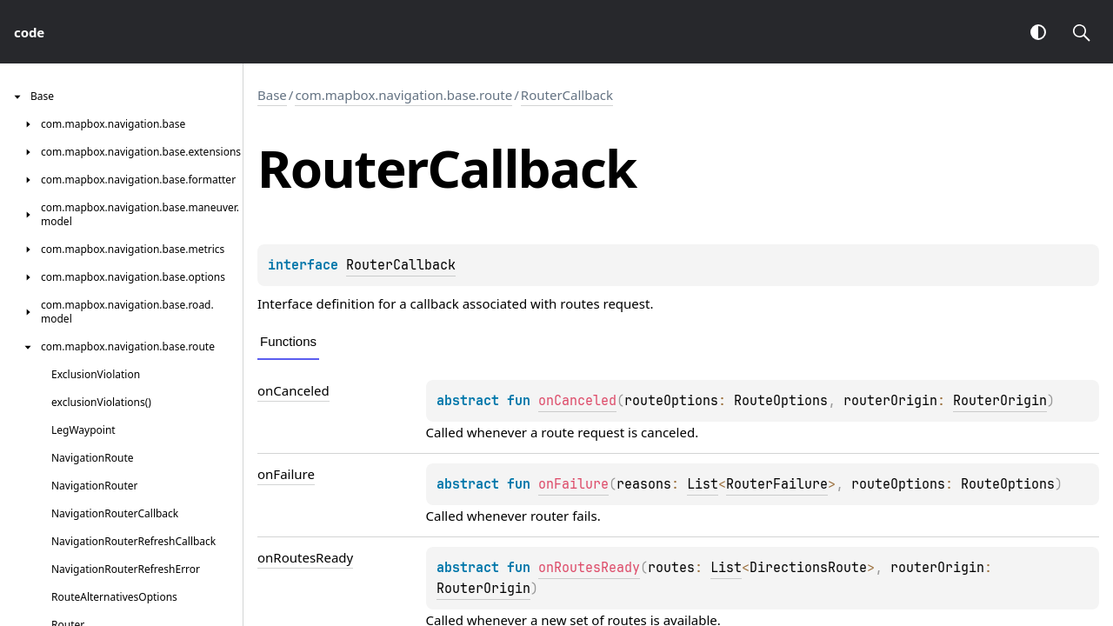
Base (272, 94)
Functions (288, 341)
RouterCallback (567, 94)
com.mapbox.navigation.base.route (403, 94)
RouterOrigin (1000, 401)
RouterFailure (777, 484)
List (702, 484)
